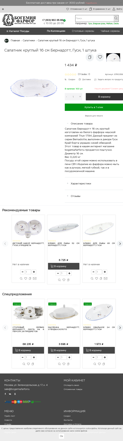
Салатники (29, 40)
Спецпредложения (17, 294)
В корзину (104, 96)
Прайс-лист (9, 416)
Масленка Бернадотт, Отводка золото (64, 328)
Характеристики (81, 183)
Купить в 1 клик (94, 107)
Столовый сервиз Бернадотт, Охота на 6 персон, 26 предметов (28, 329)
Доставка (86, 79)
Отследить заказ (71, 385)
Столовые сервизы (83, 31)
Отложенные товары (73, 389)
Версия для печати (94, 116)
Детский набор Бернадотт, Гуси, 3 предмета (28, 244)
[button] (3, 9)
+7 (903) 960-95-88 (52, 20)
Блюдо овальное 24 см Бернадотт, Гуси (99, 328)
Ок (61, 436)
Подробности (91, 3)
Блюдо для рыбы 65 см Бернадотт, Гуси (99, 244)
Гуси (90, 23)
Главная (15, 40)
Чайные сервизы (110, 31)
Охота (116, 23)
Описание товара (82, 123)
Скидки (71, 79)
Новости (8, 420)
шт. (77, 9)
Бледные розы (99, 23)
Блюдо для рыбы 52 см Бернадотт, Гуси (64, 244)
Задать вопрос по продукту (110, 79)
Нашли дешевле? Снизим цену (109, 88)
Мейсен (109, 23)
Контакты (68, 420)
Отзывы (75, 196)
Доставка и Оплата (72, 424)
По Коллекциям (56, 31)
